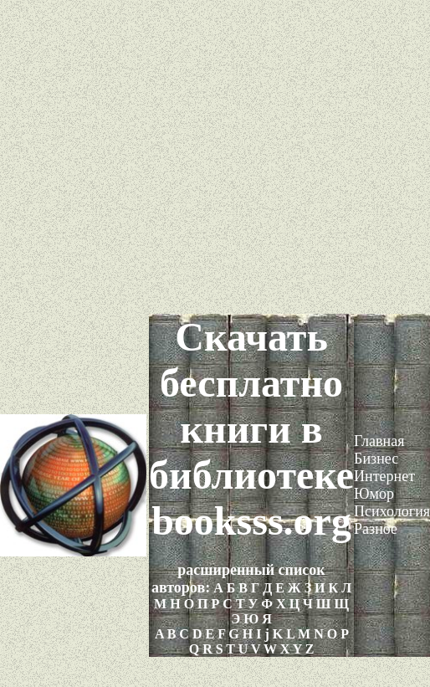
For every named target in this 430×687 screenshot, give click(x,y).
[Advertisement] (215, 157)
